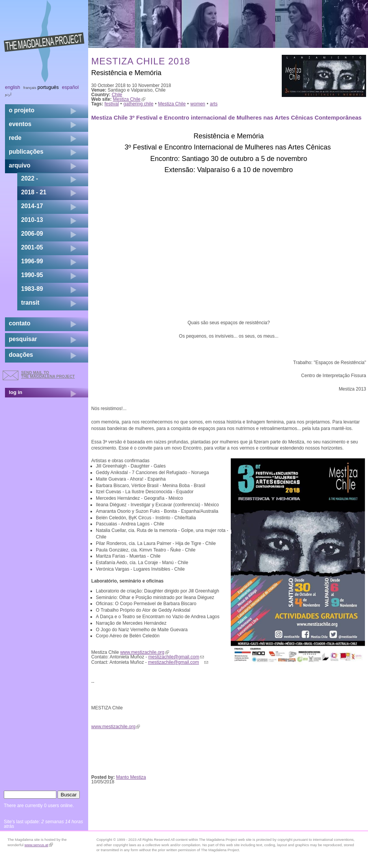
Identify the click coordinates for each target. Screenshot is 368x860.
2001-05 (32, 247)
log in (15, 392)
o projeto (21, 110)
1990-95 (32, 275)
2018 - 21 (33, 192)
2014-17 (32, 206)
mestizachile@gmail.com (176, 657)
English (12, 87)
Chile (117, 94)
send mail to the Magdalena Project (48, 375)
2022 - (29, 178)
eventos (20, 124)
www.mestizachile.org (144, 652)
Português (48, 87)
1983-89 (32, 289)
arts (213, 104)
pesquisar (23, 339)
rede (15, 138)
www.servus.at (39, 845)
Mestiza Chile (129, 99)
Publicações (26, 151)
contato (19, 323)
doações (21, 354)
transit (30, 302)
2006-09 (32, 233)
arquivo (19, 165)
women (198, 104)
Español (70, 87)
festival (112, 104)
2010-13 (32, 220)
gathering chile (138, 104)
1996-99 (32, 261)
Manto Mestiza (131, 777)
